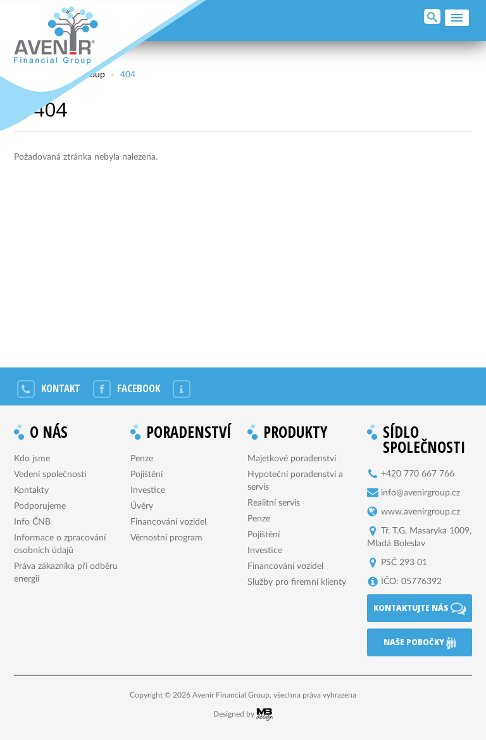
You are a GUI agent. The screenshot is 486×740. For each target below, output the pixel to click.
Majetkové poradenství (291, 458)
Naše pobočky (419, 643)
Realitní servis (273, 503)
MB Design (264, 714)
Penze (141, 458)
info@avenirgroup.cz (420, 492)
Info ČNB (32, 522)
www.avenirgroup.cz (420, 511)
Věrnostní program (166, 537)
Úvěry (141, 506)
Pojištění (146, 474)
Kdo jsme (32, 458)
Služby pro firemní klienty (296, 582)
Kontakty (31, 490)
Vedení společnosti (50, 474)
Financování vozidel (168, 522)
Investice (147, 490)
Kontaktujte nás (419, 609)
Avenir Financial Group (56, 35)
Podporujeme (40, 506)
